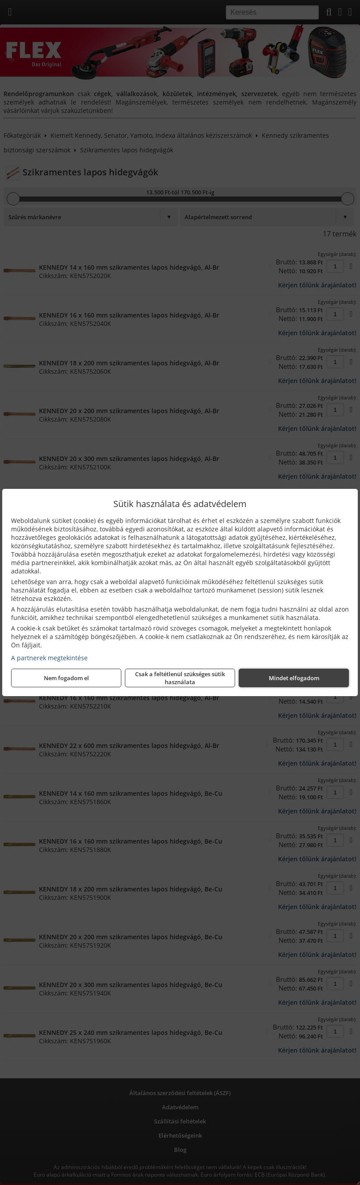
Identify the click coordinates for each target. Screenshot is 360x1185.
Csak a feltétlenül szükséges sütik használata (180, 678)
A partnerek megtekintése (49, 658)
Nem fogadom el (66, 678)
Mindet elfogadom (294, 678)
